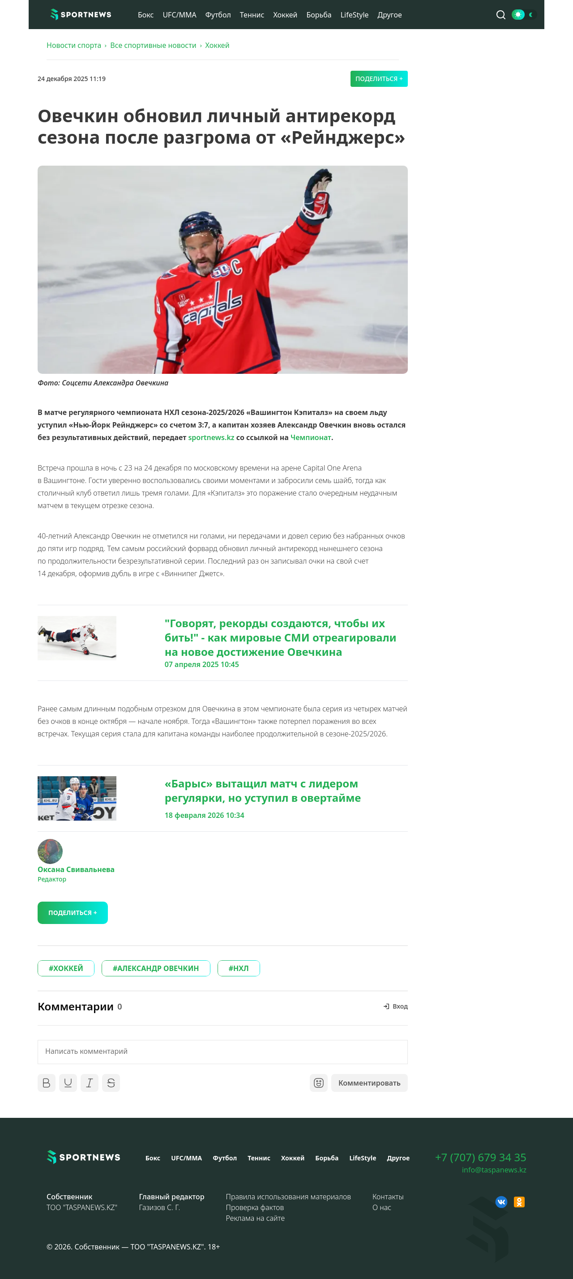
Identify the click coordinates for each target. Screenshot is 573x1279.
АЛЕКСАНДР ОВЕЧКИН (158, 968)
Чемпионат (311, 437)
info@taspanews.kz (494, 1170)
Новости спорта (74, 45)
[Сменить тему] (524, 14)
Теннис (252, 15)
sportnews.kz (211, 437)
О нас (381, 1207)
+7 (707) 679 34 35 (480, 1157)
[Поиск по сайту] (501, 14)
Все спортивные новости (153, 45)
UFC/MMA (179, 15)
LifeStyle (355, 15)
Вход (400, 1006)
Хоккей (285, 15)
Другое (390, 15)
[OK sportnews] (519, 1202)
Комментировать (369, 1083)
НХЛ (241, 968)
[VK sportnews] (501, 1202)
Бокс (146, 15)
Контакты (388, 1197)
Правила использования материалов (288, 1197)
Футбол (218, 15)
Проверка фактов (255, 1207)
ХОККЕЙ (68, 968)
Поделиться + (379, 78)
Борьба (318, 15)
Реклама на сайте (255, 1218)
